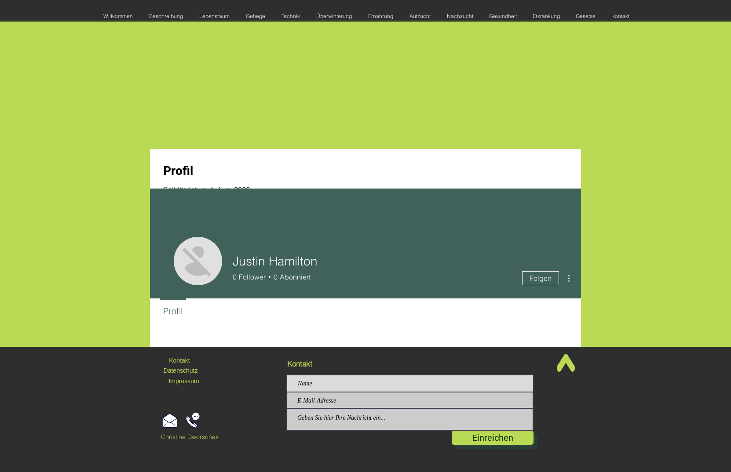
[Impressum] (184, 381)
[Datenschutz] (180, 371)
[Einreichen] (493, 438)
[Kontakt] (179, 360)
